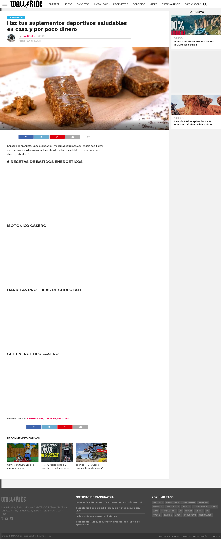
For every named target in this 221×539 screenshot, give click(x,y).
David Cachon (29, 36)
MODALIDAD (101, 4)
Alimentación (34, 418)
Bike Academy (193, 4)
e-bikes (199, 511)
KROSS (214, 507)
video (178, 515)
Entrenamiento (171, 4)
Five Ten (157, 515)
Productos (120, 4)
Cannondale (172, 507)
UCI (180, 511)
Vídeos (68, 4)
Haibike (168, 515)
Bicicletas (83, 4)
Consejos (139, 4)
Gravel (188, 511)
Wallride (158, 507)
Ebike (155, 511)
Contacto (216, 536)
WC (207, 511)
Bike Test (54, 4)
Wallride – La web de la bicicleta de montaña (183, 536)
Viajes (153, 4)
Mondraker (205, 515)
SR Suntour (190, 515)
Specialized (189, 503)
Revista (186, 507)
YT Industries (168, 511)
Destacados (172, 503)
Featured (63, 418)
